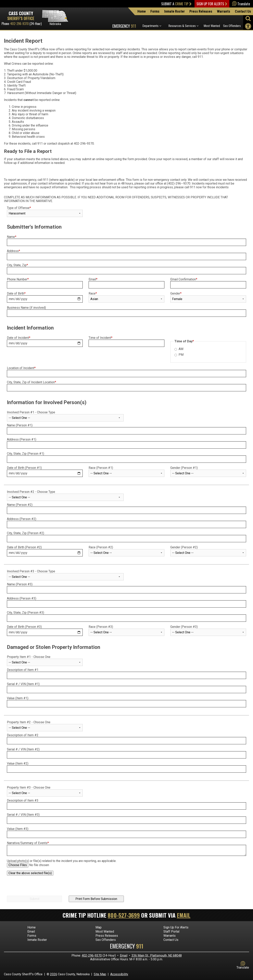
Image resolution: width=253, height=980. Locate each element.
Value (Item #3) (17, 829)
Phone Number (18, 279)
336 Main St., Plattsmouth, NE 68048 (157, 955)
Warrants (223, 11)
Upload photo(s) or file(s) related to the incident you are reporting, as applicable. (61, 861)
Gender (176, 293)
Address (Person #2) (21, 519)
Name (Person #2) (19, 505)
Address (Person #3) (21, 598)
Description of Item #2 (22, 735)
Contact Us (243, 11)
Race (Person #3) (101, 627)
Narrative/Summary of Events (28, 843)
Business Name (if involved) (26, 307)
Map (98, 927)
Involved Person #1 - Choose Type (31, 412)
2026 (53, 974)
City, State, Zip (17, 265)
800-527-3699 (124, 915)
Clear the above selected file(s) (30, 873)
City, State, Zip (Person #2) (25, 533)
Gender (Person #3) (184, 627)
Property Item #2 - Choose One (28, 722)
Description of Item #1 (22, 670)
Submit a (176, 3)
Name (11, 237)
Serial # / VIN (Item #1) (23, 684)
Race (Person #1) (101, 468)
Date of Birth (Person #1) (24, 468)
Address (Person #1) (21, 439)
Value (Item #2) (17, 763)
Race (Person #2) (101, 547)
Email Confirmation (183, 279)
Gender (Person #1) (184, 468)
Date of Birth (16, 293)
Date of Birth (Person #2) (24, 547)
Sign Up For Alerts (211, 3)
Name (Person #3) (19, 584)
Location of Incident (21, 368)
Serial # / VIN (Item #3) (23, 815)
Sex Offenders (232, 26)
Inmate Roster (174, 11)
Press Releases (200, 11)
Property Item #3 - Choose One (28, 787)
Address (13, 251)
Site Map (100, 974)
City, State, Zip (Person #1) (25, 453)
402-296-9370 (19, 23)
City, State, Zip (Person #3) (25, 612)
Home (141, 11)
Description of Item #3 (22, 800)
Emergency (124, 26)
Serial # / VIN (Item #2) (23, 749)
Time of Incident (100, 338)
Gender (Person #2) (184, 547)
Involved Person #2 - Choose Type (31, 492)
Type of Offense (19, 208)
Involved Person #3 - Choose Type (31, 571)
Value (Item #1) (17, 698)
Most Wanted (212, 26)
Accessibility (119, 974)
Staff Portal (171, 931)
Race (93, 293)
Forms (154, 11)
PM (181, 355)
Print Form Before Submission (96, 899)
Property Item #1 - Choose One (28, 657)
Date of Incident (18, 338)
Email (93, 279)
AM (181, 349)
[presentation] (37, 887)
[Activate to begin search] (248, 18)
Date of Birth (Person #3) (24, 627)
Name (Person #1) (19, 425)
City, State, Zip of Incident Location (31, 382)
